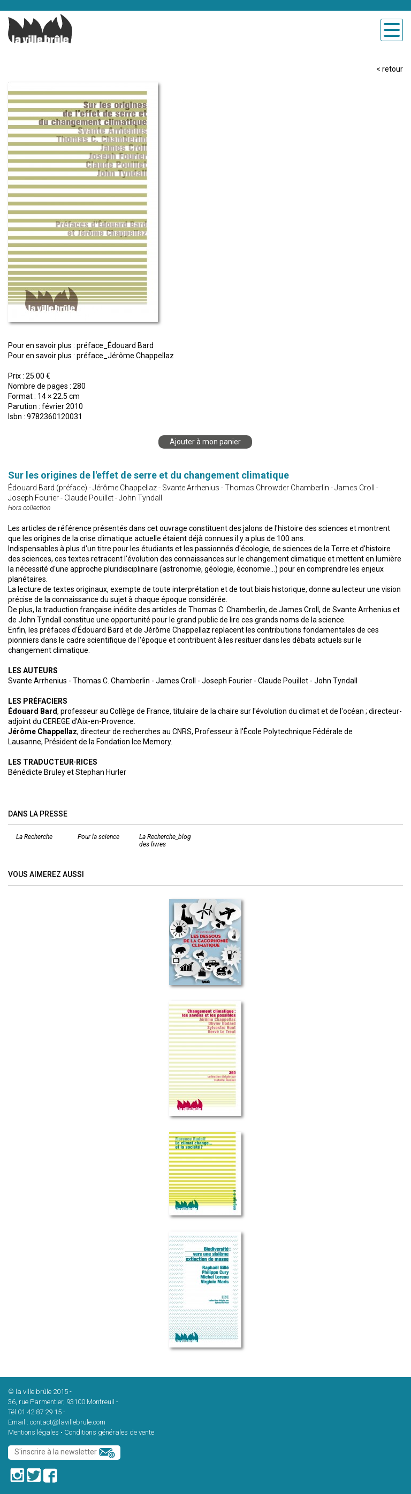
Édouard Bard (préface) (47, 487)
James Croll (354, 487)
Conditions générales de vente (109, 1432)
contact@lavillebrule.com (67, 1422)
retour (392, 69)
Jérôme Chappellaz (125, 487)
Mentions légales (33, 1432)
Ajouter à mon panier (205, 441)
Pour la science (98, 837)
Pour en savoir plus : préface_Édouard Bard (81, 345)
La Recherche (34, 837)
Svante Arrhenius (190, 487)
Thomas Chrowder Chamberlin (277, 487)
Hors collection (29, 508)
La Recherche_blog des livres (165, 840)
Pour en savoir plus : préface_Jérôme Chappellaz (91, 355)
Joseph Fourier (33, 498)
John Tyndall (140, 498)
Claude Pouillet (88, 498)
